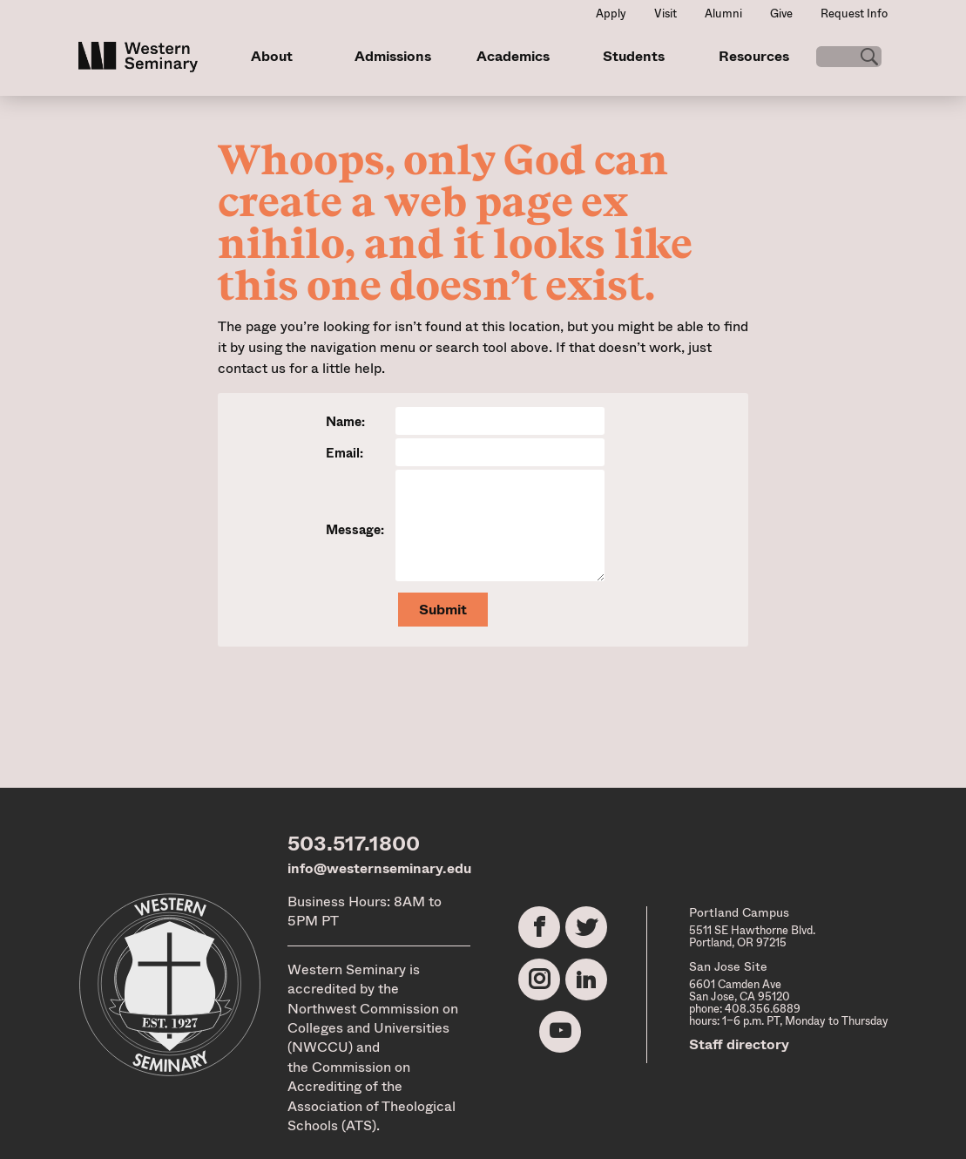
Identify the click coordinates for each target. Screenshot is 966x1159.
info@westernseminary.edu (379, 868)
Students (627, 56)
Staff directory (739, 1044)
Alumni (723, 13)
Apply (611, 13)
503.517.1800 (353, 843)
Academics (507, 56)
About (271, 56)
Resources (745, 56)
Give (781, 13)
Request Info (854, 13)
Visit (665, 13)
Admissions (389, 56)
